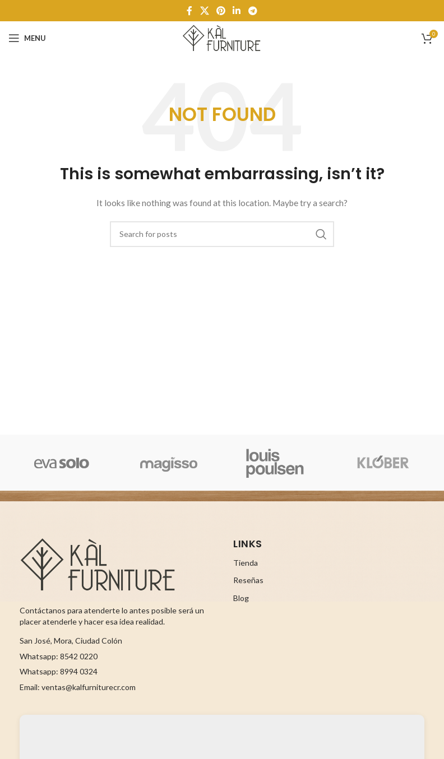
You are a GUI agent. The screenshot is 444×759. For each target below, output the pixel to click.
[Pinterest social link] (220, 10)
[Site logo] (221, 37)
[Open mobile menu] (27, 38)
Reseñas (248, 580)
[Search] (222, 234)
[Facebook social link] (189, 10)
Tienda (245, 562)
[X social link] (204, 10)
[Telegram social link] (252, 10)
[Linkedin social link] (236, 10)
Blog (241, 598)
